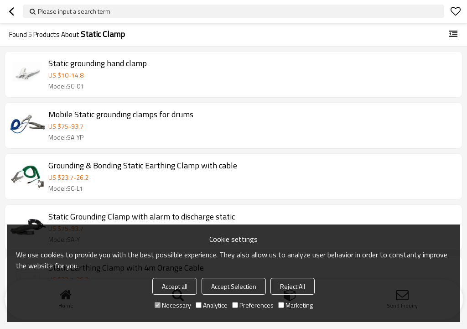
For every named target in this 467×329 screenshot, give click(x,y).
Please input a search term (74, 11)
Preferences (253, 305)
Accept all (174, 286)
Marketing (295, 305)
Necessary (173, 305)
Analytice (212, 305)
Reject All (292, 286)
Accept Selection (233, 286)
